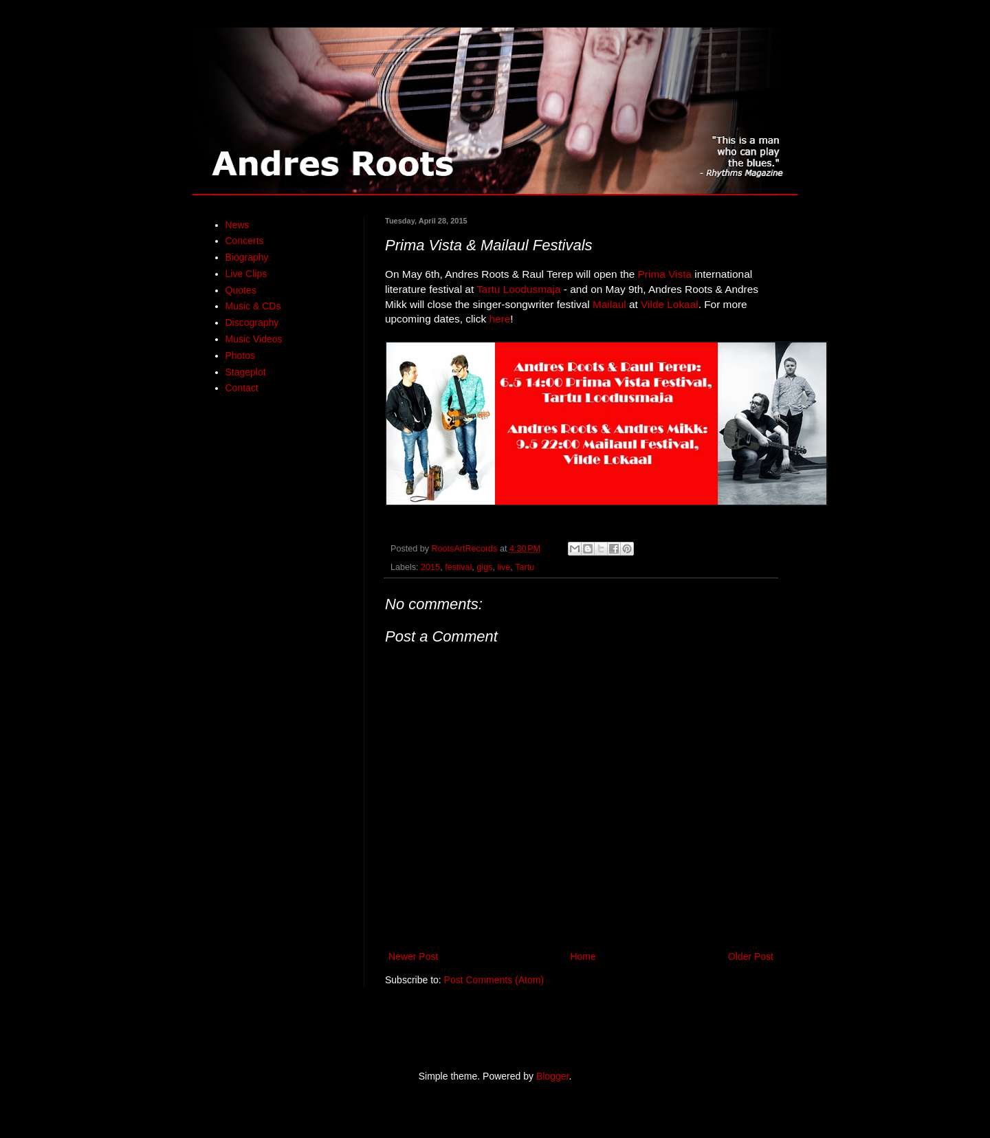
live (503, 567)
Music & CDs (253, 305)
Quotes (241, 290)
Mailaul (609, 304)
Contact (242, 387)
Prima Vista (665, 274)
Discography (252, 322)
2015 (430, 567)
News (238, 224)
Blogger (552, 1076)
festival (458, 567)
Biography (247, 257)
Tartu (524, 567)
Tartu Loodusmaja (518, 289)
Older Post (750, 956)
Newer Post (413, 956)
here (499, 319)
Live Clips (246, 273)
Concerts (245, 240)
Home (582, 956)
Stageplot (246, 371)
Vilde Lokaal (669, 304)
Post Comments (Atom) (494, 979)
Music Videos (254, 338)
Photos (241, 355)
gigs (484, 567)
